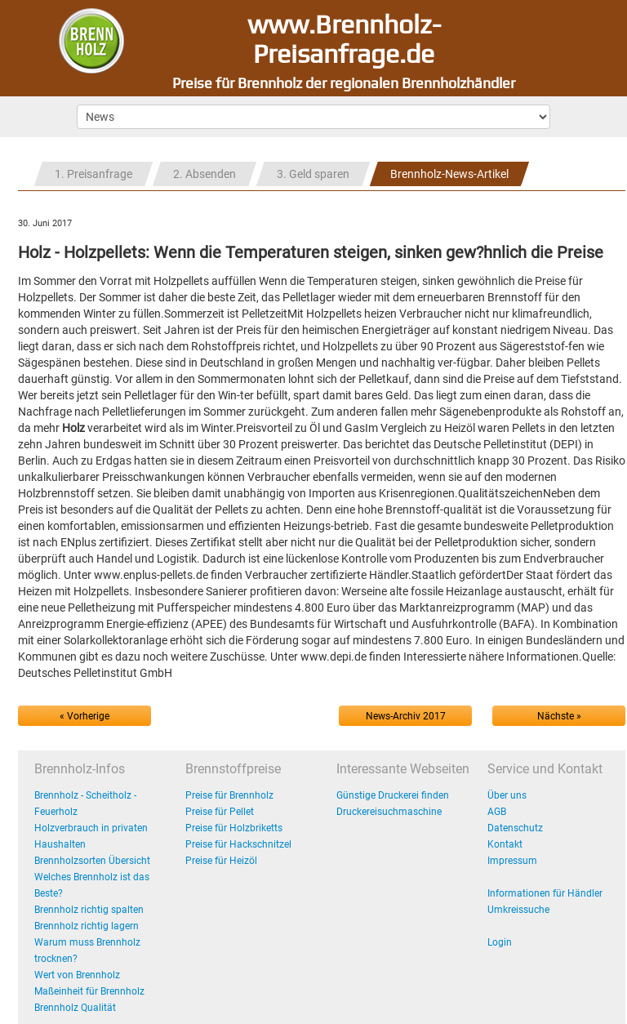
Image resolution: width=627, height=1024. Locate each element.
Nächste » (559, 716)
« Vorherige (84, 716)
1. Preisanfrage (93, 173)
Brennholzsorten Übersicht (92, 860)
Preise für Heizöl (221, 860)
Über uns (507, 795)
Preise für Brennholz (229, 795)
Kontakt (504, 844)
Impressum (512, 860)
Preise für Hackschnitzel (238, 844)
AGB (496, 811)
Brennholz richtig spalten (89, 909)
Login (499, 942)
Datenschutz (515, 828)
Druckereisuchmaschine (389, 811)
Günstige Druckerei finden (392, 795)
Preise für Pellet (219, 811)
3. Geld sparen (313, 173)
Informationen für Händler (545, 893)
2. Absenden (204, 173)
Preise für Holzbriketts (233, 828)
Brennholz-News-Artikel (449, 173)
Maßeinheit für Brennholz (89, 991)
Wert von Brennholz (77, 975)
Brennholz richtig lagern (86, 926)
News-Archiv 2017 (406, 716)
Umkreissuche (518, 909)
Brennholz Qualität (75, 1007)
